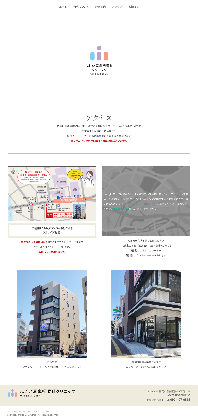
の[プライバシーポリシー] (139, 204)
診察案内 (100, 6)
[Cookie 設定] (121, 208)
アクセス (117, 6)
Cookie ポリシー (40, 411)
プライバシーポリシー (18, 411)
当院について (81, 6)
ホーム (63, 6)
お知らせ (133, 6)
